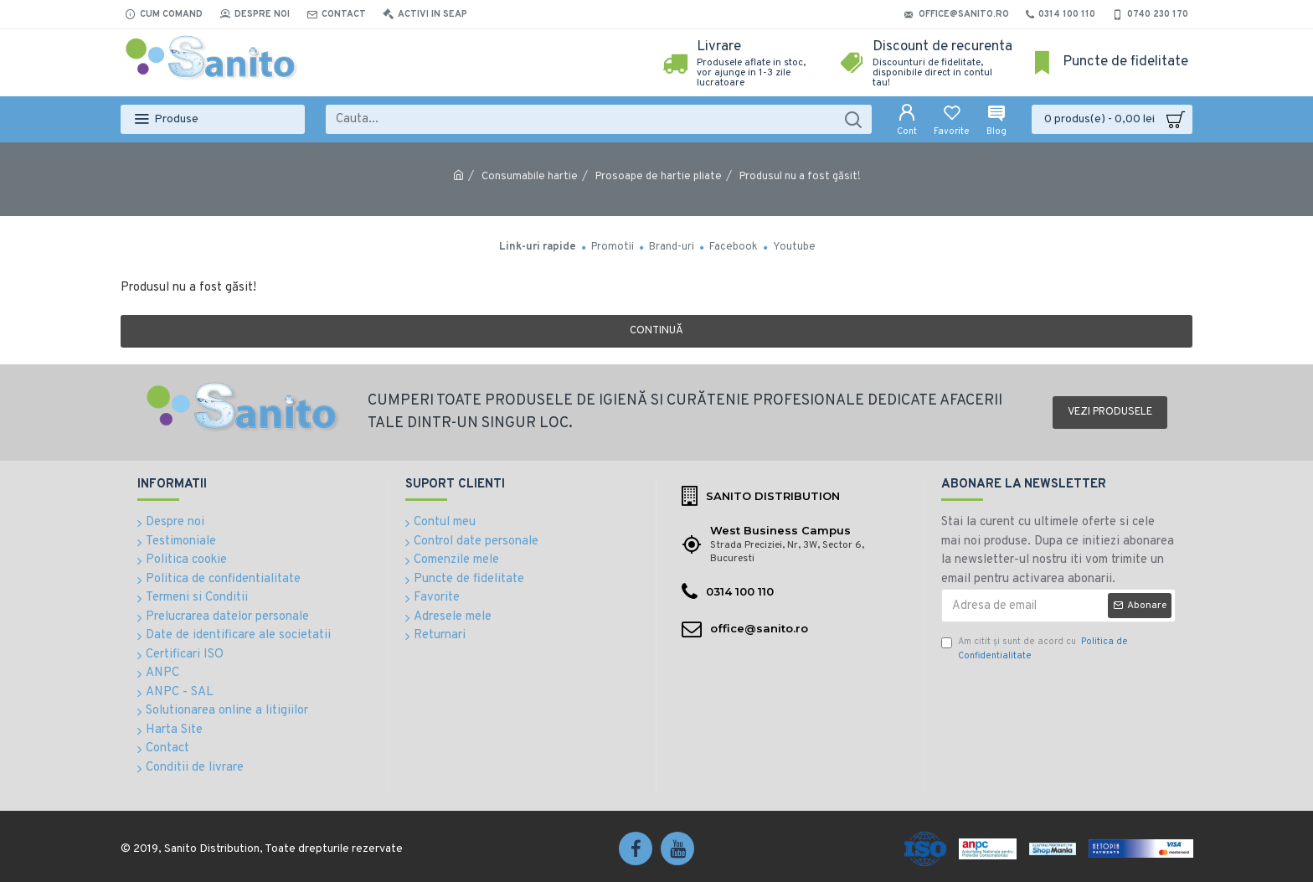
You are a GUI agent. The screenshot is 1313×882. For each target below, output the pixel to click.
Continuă (656, 331)
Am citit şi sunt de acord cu (1034, 649)
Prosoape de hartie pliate (658, 176)
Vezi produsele (1110, 412)
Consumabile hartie (529, 176)
